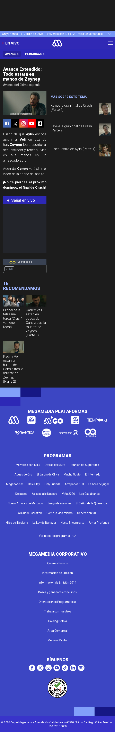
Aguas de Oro (23, 474)
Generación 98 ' (87, 513)
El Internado (92, 474)
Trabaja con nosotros (57, 611)
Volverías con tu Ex (28, 464)
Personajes (35, 54)
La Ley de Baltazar (44, 522)
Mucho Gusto (72, 474)
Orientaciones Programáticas (58, 601)
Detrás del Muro (55, 464)
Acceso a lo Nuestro (45, 493)
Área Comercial (57, 630)
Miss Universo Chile (90, 33)
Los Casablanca (89, 493)
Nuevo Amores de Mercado (25, 503)
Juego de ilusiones (59, 503)
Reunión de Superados (84, 464)
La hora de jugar (98, 484)
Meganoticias (15, 484)
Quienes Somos (57, 563)
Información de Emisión (57, 573)
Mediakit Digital (57, 640)
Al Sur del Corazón (30, 513)
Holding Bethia (57, 621)
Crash (9, 268)
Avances (12, 54)
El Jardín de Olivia (32, 33)
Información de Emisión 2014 (57, 582)
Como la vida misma (59, 513)
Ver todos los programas (57, 535)
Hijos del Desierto (17, 522)
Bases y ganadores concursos (57, 592)
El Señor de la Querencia (91, 503)
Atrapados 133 (74, 484)
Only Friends (10, 33)
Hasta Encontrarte (72, 522)
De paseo (21, 493)
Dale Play (34, 484)
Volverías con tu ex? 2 (61, 33)
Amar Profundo (99, 522)
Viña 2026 (68, 493)
